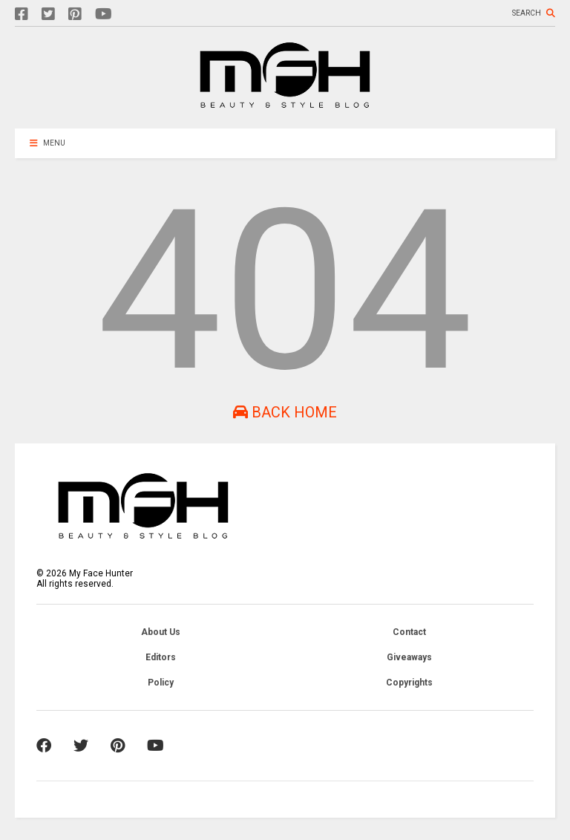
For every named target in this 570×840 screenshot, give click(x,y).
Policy (161, 682)
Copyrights (409, 682)
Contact (409, 632)
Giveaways (409, 657)
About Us (160, 632)
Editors (160, 657)
